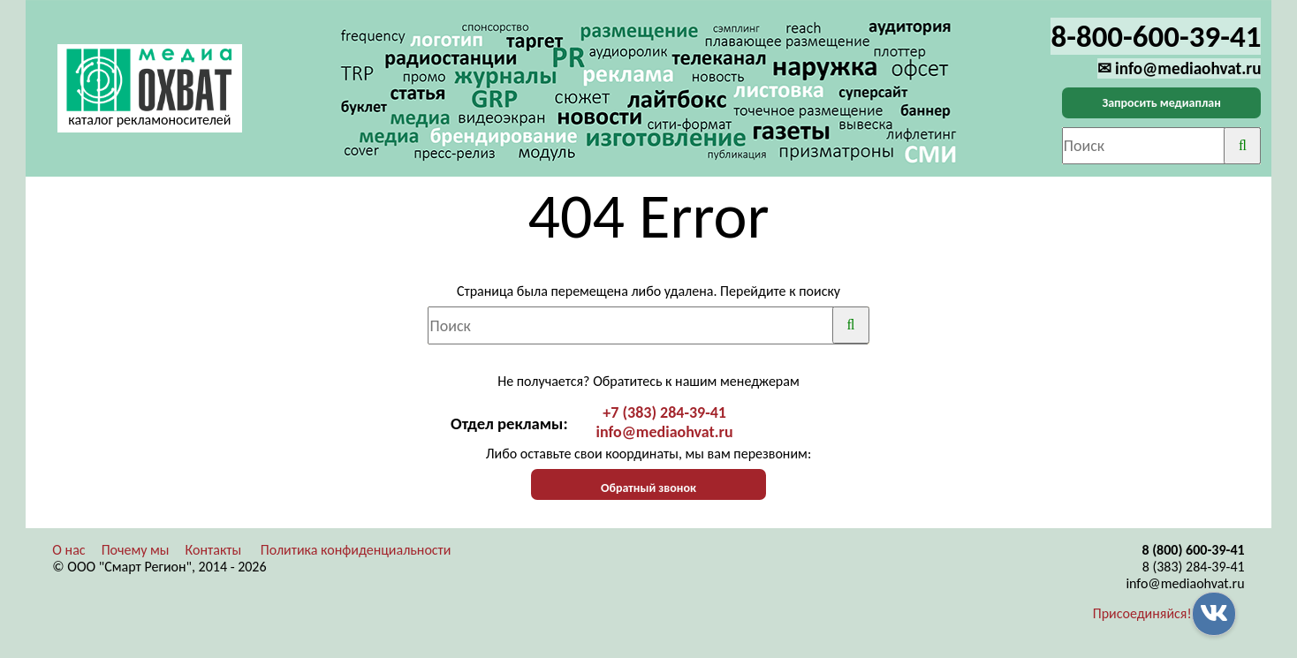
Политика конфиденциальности (356, 549)
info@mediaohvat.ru (664, 432)
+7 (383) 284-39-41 (664, 412)
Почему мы (136, 549)
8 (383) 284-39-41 (1193, 566)
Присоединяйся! (1142, 613)
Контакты (214, 549)
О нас (68, 549)
